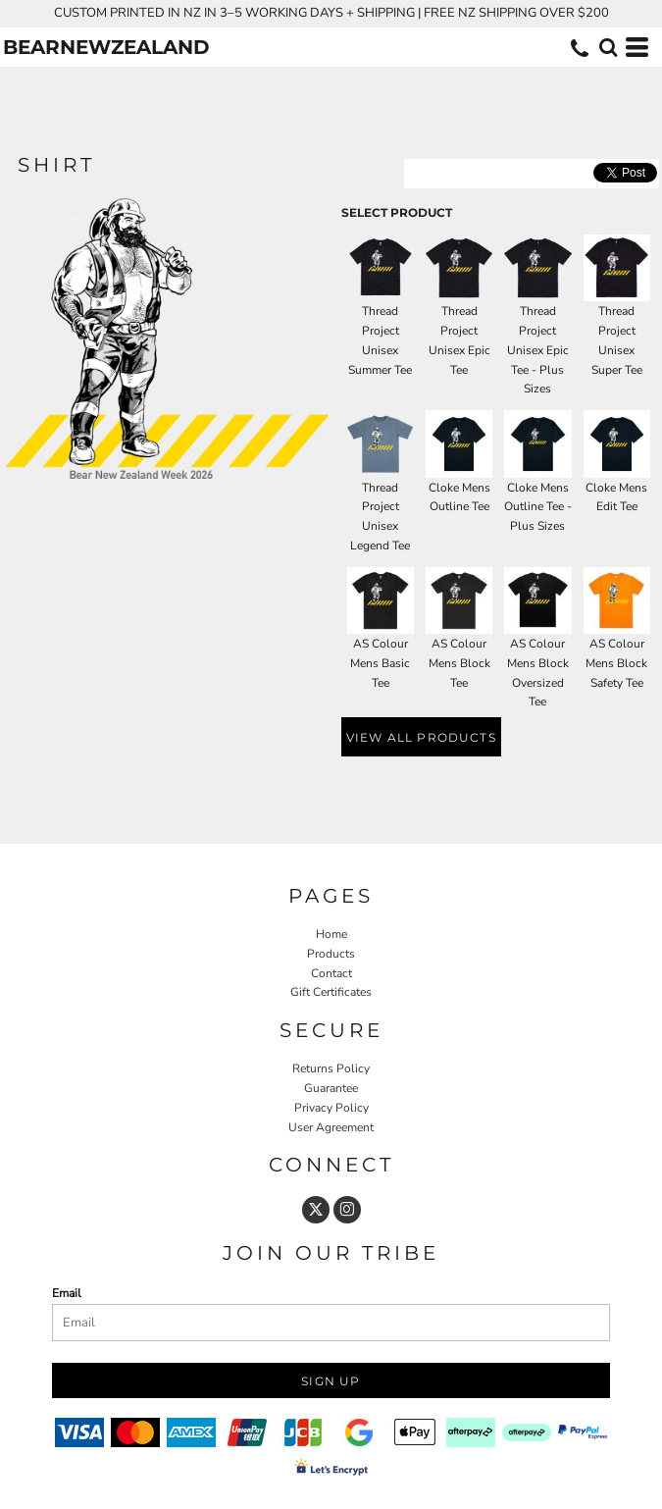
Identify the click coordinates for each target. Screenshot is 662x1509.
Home (331, 934)
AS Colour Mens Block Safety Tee (616, 663)
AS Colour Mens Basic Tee (380, 663)
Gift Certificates (331, 992)
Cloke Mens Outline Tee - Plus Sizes (538, 507)
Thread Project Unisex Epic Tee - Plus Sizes (538, 349)
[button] (608, 47)
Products (331, 954)
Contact (331, 973)
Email (66, 1293)
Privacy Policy (331, 1108)
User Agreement (331, 1127)
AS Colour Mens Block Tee (459, 663)
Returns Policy (331, 1068)
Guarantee (331, 1088)
